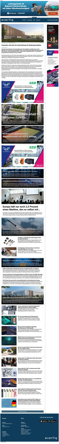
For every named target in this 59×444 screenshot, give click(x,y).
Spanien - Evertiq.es (25, 432)
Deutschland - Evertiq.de (26, 431)
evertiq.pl (52, 17)
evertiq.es (39, 17)
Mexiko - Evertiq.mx (25, 427)
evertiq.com (29, 17)
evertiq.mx (47, 17)
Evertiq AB (7, 20)
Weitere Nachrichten (22, 412)
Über (34, 20)
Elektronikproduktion (5, 42)
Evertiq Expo (29, 20)
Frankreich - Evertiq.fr (25, 435)
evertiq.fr (43, 17)
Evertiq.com (23, 424)
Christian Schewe (4, 47)
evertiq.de (34, 17)
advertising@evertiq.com (7, 424)
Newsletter (38, 20)
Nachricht (24, 20)
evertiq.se (56, 17)
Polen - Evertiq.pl (24, 433)
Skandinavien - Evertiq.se (26, 434)
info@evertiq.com (5, 427)
